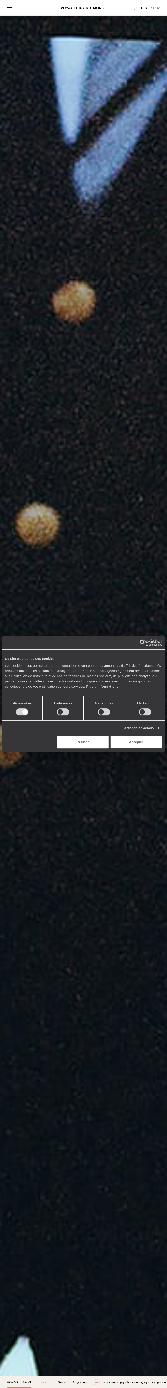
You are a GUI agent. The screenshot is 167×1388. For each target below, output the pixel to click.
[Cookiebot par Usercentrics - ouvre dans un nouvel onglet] (143, 642)
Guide (62, 1382)
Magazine (80, 1382)
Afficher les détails (139, 728)
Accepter (136, 742)
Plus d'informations (102, 686)
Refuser (83, 742)
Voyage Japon (19, 1382)
